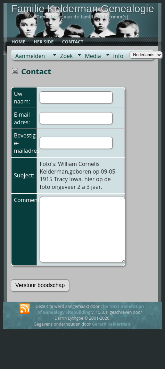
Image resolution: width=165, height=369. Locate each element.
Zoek (66, 56)
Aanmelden (30, 56)
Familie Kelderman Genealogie (82, 8)
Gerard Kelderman (111, 324)
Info (118, 56)
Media (93, 56)
